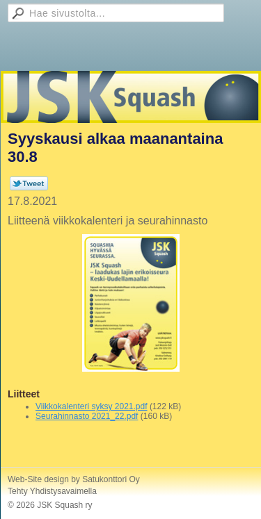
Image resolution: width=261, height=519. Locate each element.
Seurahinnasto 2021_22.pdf (86, 416)
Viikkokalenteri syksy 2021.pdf (91, 406)
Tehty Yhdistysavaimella (52, 491)
